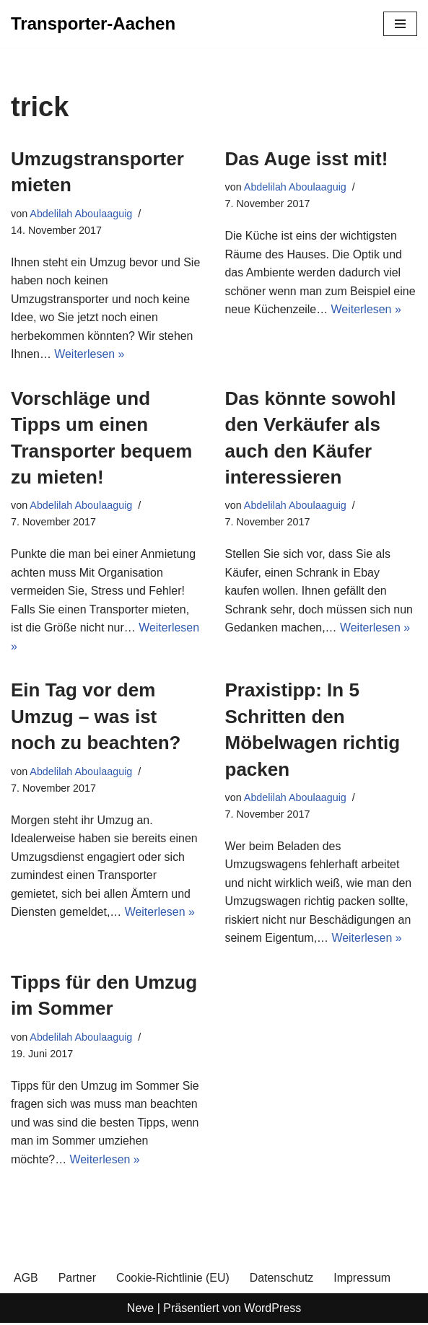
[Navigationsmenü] (400, 24)
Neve (140, 1309)
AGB (26, 1280)
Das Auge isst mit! (306, 159)
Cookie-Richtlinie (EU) (173, 1280)
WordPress (272, 1309)
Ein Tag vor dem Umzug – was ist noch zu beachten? (95, 718)
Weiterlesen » (89, 355)
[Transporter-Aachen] (93, 24)
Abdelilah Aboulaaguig (81, 213)
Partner (77, 1280)
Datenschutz (282, 1280)
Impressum (363, 1280)
